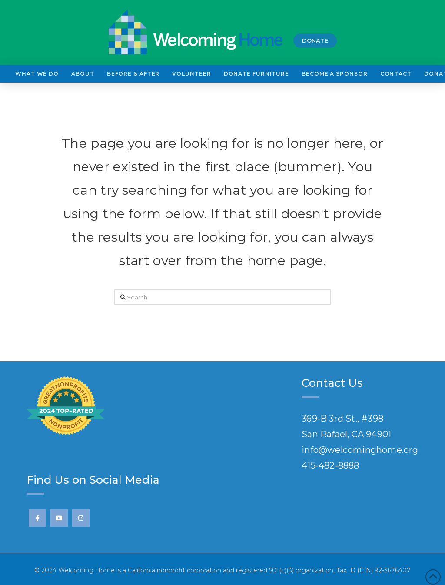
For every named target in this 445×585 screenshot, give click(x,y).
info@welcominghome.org (360, 450)
